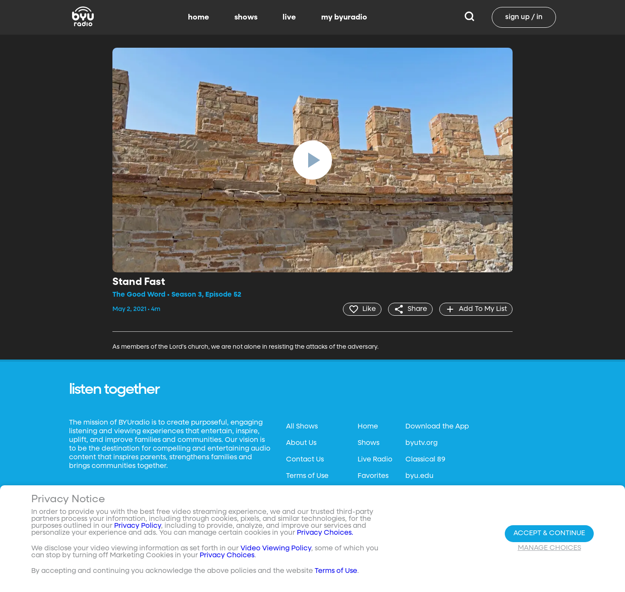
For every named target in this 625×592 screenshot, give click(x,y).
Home (368, 426)
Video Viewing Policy (275, 548)
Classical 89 (425, 459)
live (289, 17)
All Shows (302, 426)
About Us (301, 443)
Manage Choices (549, 548)
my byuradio (344, 17)
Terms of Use (307, 476)
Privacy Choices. (325, 533)
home (198, 17)
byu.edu (419, 476)
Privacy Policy (137, 526)
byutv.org (421, 443)
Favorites (373, 476)
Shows (368, 443)
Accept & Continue (549, 533)
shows (245, 17)
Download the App (437, 426)
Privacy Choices (227, 555)
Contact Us (305, 459)
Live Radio (375, 459)
